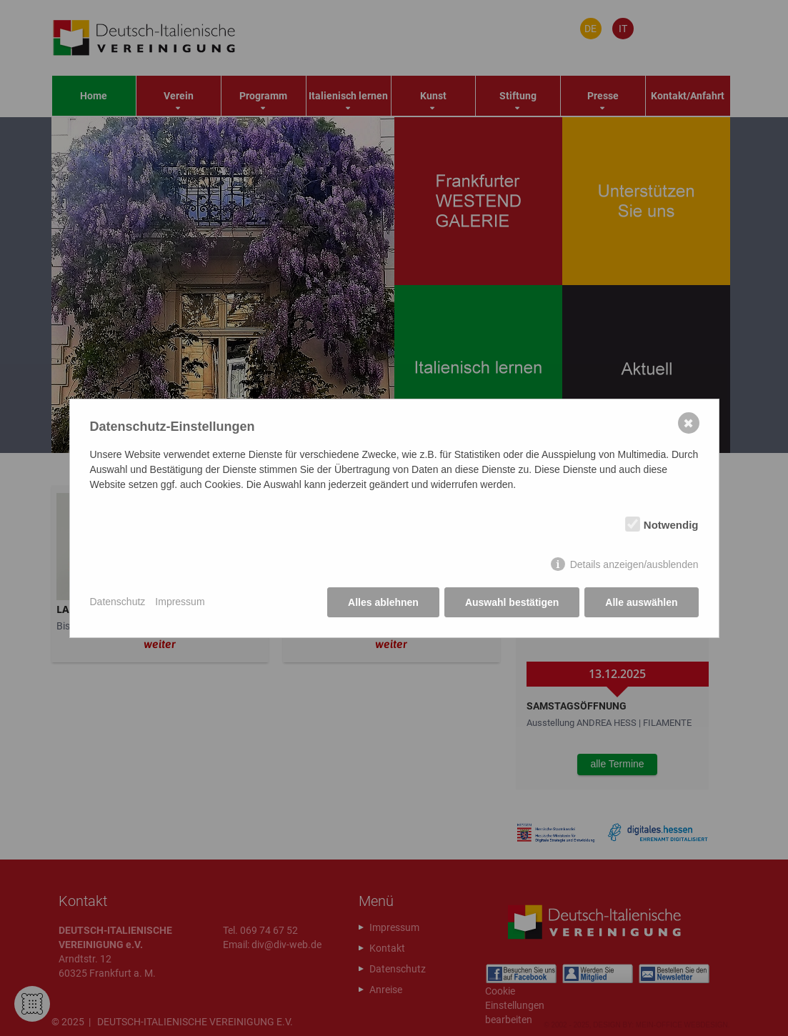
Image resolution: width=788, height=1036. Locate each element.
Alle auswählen (641, 602)
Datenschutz (118, 601)
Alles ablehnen (383, 602)
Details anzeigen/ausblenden (634, 564)
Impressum (179, 601)
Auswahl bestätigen (512, 602)
